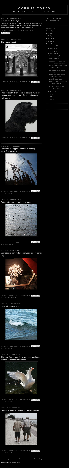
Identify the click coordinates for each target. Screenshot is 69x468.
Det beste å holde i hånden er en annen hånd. (20, 410)
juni (51, 96)
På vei (10, 84)
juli (51, 94)
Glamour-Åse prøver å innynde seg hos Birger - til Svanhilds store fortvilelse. (21, 358)
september (53, 53)
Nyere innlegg (5, 459)
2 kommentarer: (25, 295)
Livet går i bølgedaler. (10, 306)
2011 (49, 36)
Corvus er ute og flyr (10, 21)
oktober (52, 51)
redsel (10, 401)
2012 (49, 33)
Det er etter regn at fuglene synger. (16, 202)
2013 (49, 30)
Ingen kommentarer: (27, 30)
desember (53, 46)
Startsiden (22, 459)
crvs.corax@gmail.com (52, 20)
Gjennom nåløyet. (8, 42)
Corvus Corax (34, 8)
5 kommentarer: (25, 137)
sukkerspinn (12, 297)
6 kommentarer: (25, 81)
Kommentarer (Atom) (14, 462)
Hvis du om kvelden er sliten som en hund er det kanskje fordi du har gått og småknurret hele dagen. (20, 95)
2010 (49, 38)
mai (51, 99)
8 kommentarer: (25, 191)
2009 (49, 41)
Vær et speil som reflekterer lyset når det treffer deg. (21, 254)
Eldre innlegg (38, 459)
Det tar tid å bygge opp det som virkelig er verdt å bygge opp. (19, 150)
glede (10, 452)
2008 (49, 43)
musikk (10, 244)
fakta (10, 140)
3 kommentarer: (25, 346)
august (52, 91)
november (53, 48)
